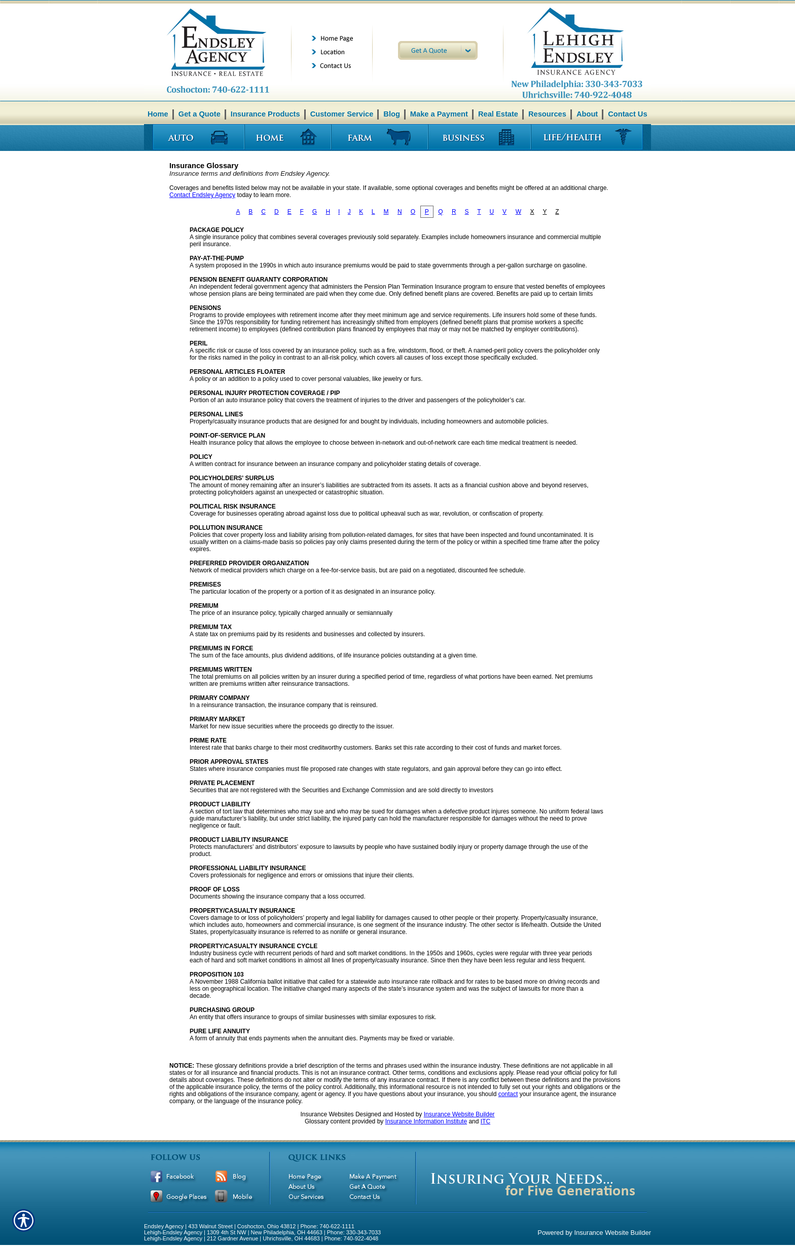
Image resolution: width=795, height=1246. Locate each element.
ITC (485, 1121)
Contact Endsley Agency (202, 195)
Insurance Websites (326, 1114)
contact (508, 1094)
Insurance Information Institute (426, 1121)
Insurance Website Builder (459, 1114)
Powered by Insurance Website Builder (594, 1232)
